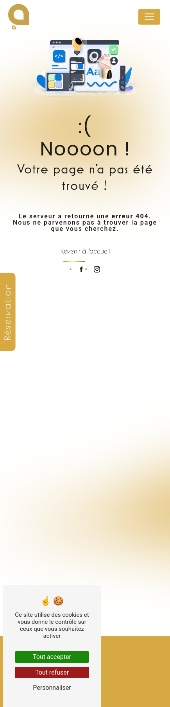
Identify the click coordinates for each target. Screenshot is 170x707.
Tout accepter (52, 657)
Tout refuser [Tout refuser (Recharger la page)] (52, 672)
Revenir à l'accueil (85, 251)
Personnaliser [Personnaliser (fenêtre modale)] (52, 687)
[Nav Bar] (149, 17)
